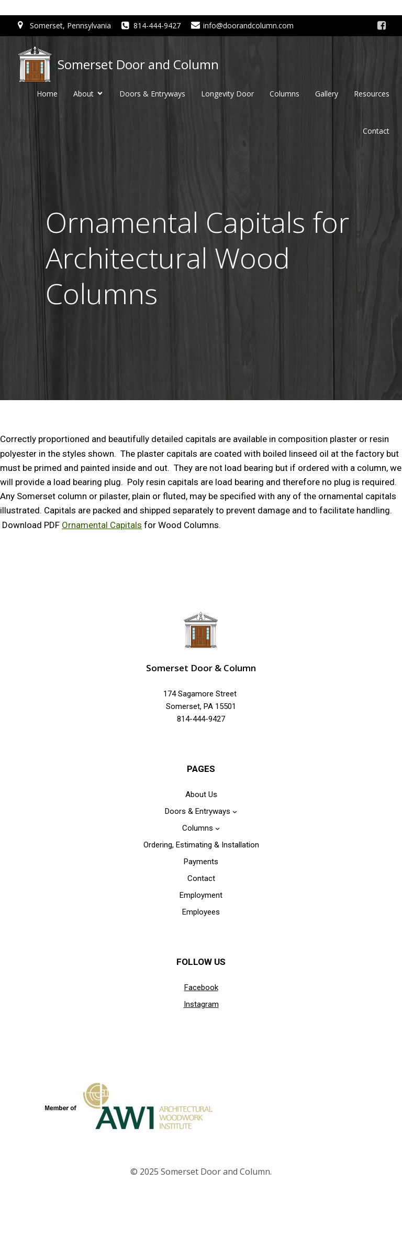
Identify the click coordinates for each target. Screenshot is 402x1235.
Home (47, 94)
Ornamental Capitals (102, 526)
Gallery (326, 94)
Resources (371, 94)
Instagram (201, 1005)
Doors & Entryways (152, 94)
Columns (284, 94)
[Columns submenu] (217, 828)
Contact (376, 131)
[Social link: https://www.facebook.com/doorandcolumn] (381, 26)
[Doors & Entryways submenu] (234, 812)
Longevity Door (227, 94)
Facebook (201, 988)
